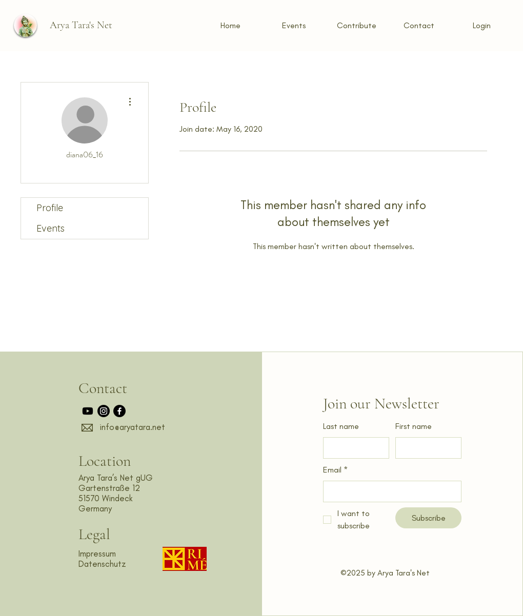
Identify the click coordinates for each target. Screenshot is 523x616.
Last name (341, 426)
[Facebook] (119, 411)
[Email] (389, 491)
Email (335, 470)
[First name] (425, 448)
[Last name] (353, 448)
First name (413, 426)
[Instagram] (103, 411)
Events (50, 228)
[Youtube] (88, 411)
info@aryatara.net (132, 427)
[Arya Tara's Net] (81, 25)
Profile (49, 208)
